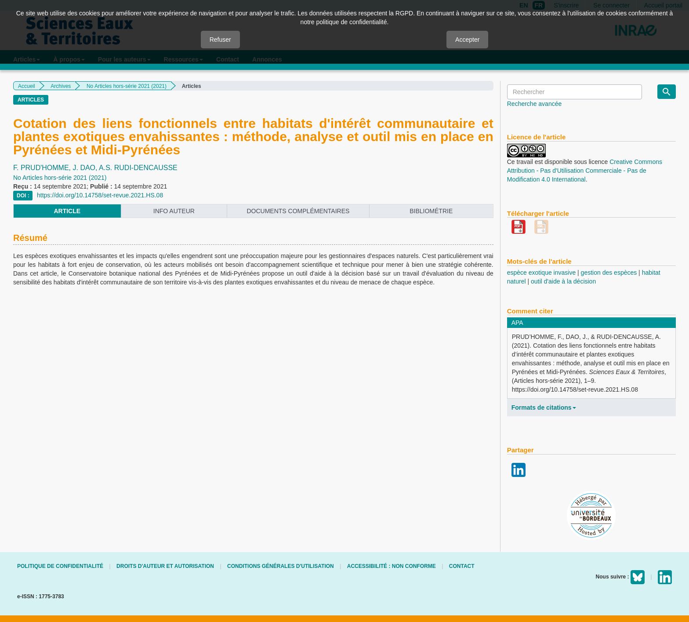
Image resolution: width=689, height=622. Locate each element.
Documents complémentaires (298, 211)
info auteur (174, 211)
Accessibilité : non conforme (391, 566)
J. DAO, (86, 167)
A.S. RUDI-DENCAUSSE (138, 167)
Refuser (220, 39)
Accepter (467, 39)
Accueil (26, 86)
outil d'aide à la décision (563, 281)
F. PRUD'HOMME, (43, 167)
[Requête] (574, 91)
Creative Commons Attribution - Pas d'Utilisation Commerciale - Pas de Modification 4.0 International (584, 170)
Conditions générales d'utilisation (280, 566)
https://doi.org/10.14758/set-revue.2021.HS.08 (100, 195)
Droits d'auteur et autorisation (165, 566)
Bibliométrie (431, 211)
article (67, 211)
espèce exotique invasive (541, 272)
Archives (61, 86)
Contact (462, 566)
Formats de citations (543, 407)
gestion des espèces (609, 272)
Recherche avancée (534, 103)
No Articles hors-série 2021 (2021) (127, 86)
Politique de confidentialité (60, 566)
